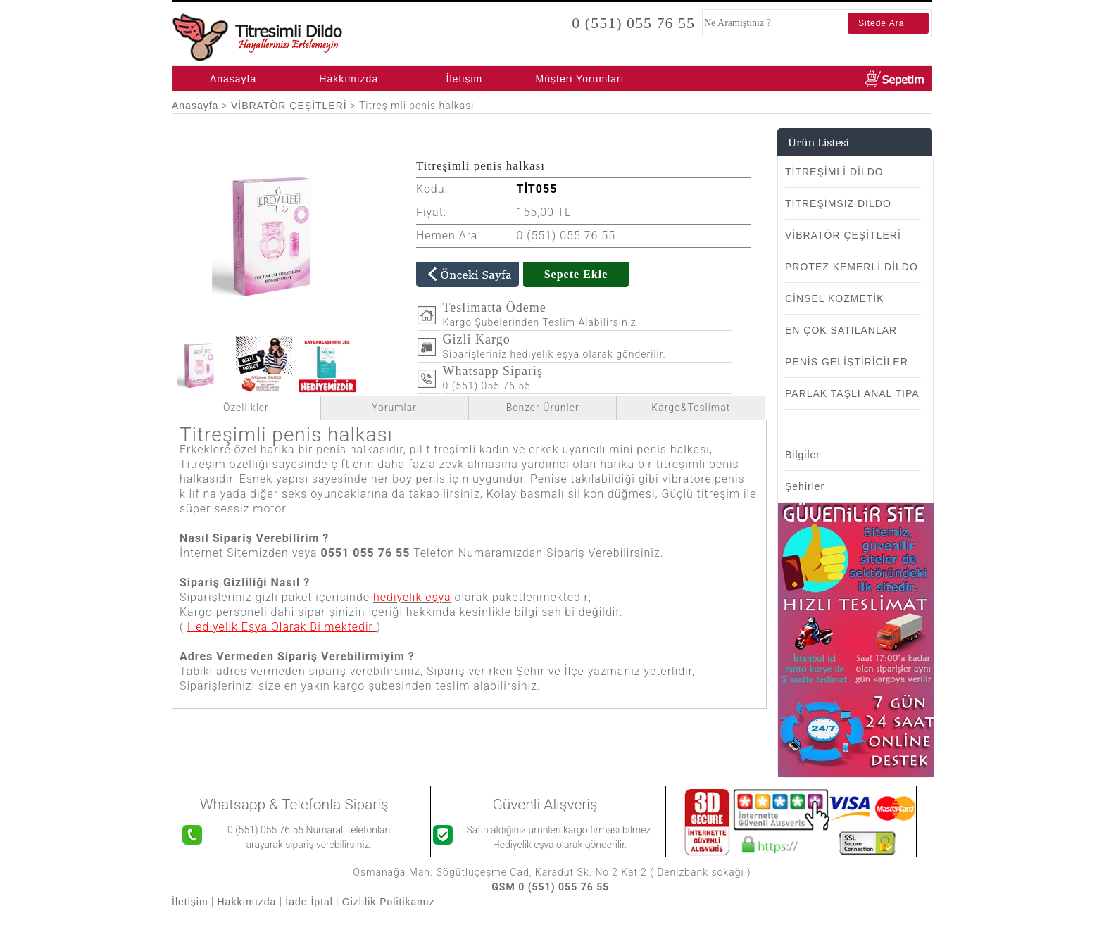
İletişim (464, 78)
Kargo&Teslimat (690, 407)
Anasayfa (233, 78)
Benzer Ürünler (542, 407)
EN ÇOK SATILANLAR (841, 330)
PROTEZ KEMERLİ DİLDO (851, 266)
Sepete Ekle (576, 274)
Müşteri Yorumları (580, 78)
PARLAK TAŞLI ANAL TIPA (852, 393)
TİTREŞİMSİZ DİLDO (838, 203)
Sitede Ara (881, 23)
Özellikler (246, 407)
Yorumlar (394, 407)
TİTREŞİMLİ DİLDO (834, 171)
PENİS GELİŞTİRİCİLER (846, 361)
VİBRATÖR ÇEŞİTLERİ (291, 105)
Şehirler (804, 486)
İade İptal (309, 901)
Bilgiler (802, 454)
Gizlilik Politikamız (390, 901)
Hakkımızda (348, 78)
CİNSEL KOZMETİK (834, 298)
